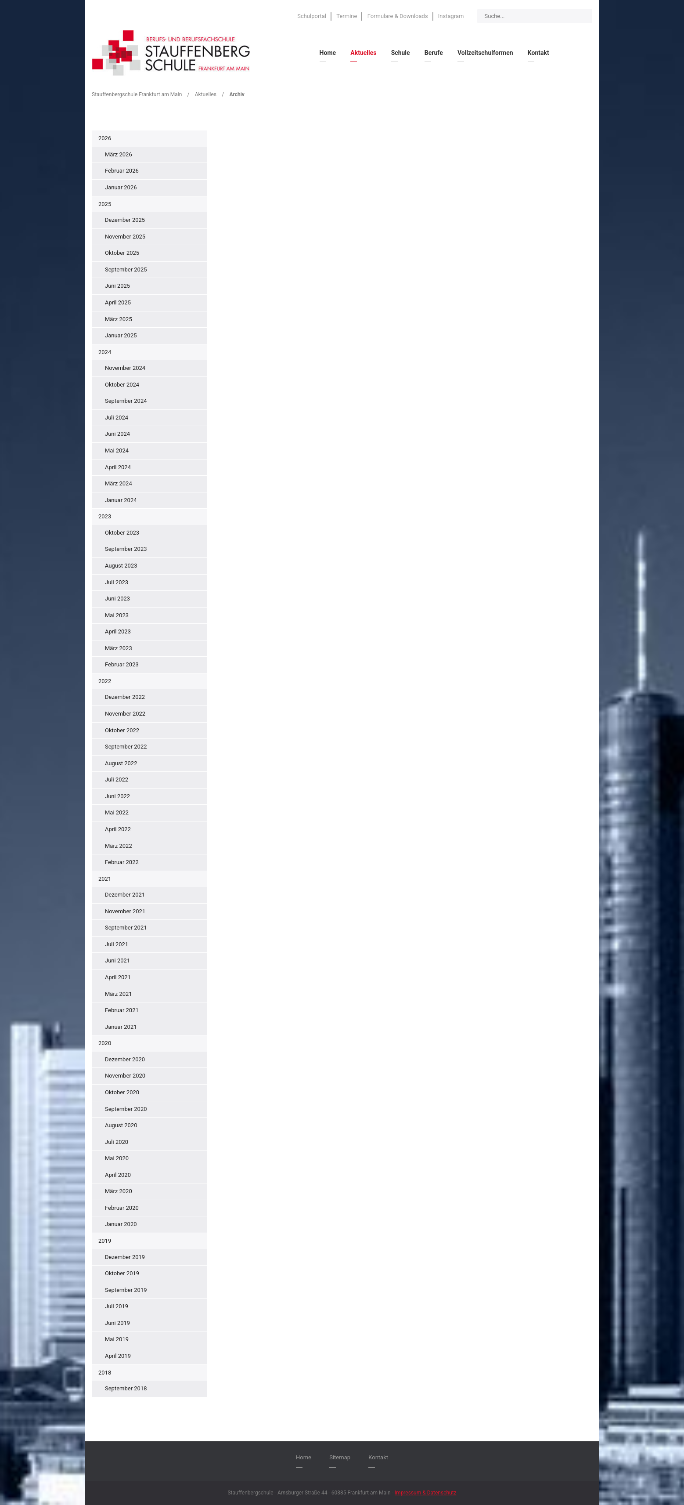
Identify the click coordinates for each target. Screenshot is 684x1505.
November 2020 (125, 1075)
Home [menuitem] (328, 52)
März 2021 (118, 994)
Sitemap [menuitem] (339, 1457)
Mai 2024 (117, 450)
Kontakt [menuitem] (538, 52)
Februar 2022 (122, 862)
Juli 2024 (116, 417)
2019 (104, 1240)
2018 (104, 1372)
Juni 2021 (117, 960)
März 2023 (118, 648)
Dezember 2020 (125, 1059)
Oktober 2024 (122, 384)
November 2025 (125, 236)
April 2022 (118, 829)
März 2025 (118, 319)
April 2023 (118, 631)
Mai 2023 (117, 615)
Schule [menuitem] (400, 52)
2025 (104, 204)
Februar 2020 (122, 1208)
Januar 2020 (121, 1224)
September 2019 (126, 1290)
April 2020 (118, 1175)
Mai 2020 (117, 1158)
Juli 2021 (116, 944)
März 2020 (118, 1191)
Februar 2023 (122, 664)
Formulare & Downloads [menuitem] (397, 16)
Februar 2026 (122, 170)
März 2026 (118, 154)
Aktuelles (205, 94)
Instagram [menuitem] (451, 16)
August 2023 (121, 565)
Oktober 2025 (122, 253)
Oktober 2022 (122, 730)
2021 (104, 879)
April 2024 (118, 467)
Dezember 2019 (125, 1257)
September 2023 (126, 549)
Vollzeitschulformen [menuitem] (485, 52)
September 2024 (126, 401)
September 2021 (126, 927)
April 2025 (118, 302)
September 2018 (126, 1388)
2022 (104, 681)
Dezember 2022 (125, 697)
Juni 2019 (117, 1323)
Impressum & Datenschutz (426, 1493)
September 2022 (126, 746)
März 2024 (118, 483)
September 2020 (126, 1109)
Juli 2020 (116, 1142)
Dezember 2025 (125, 220)
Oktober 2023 (122, 532)
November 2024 (125, 368)
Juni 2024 (117, 434)
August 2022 (121, 763)
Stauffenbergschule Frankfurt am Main (137, 94)
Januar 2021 (121, 1027)
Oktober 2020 (122, 1092)
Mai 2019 (117, 1339)
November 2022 (125, 713)
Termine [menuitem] (346, 16)
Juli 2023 (116, 582)
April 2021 (118, 977)
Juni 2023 (117, 598)
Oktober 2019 (122, 1273)
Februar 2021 (122, 1010)
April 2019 (118, 1356)
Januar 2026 (121, 187)
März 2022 (118, 846)
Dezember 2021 (125, 894)
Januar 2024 (121, 500)
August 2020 (121, 1125)
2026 (104, 138)
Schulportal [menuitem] (311, 16)
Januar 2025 (121, 335)
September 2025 (126, 269)
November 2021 (125, 911)
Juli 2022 (116, 779)
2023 (104, 516)
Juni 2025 (117, 285)
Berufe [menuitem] (434, 52)
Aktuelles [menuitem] (363, 52)
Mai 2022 (117, 812)
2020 (104, 1043)
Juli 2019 (116, 1306)
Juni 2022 (117, 796)
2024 (104, 352)
